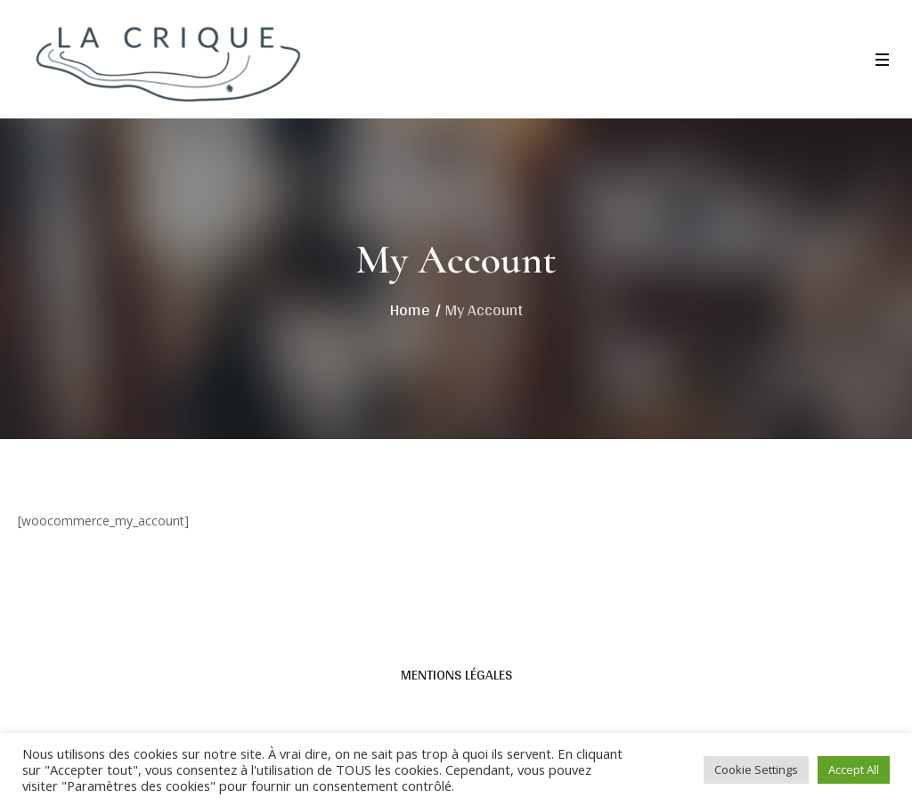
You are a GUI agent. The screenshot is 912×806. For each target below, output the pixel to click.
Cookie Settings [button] (756, 769)
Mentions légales (456, 675)
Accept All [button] (853, 769)
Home (410, 309)
